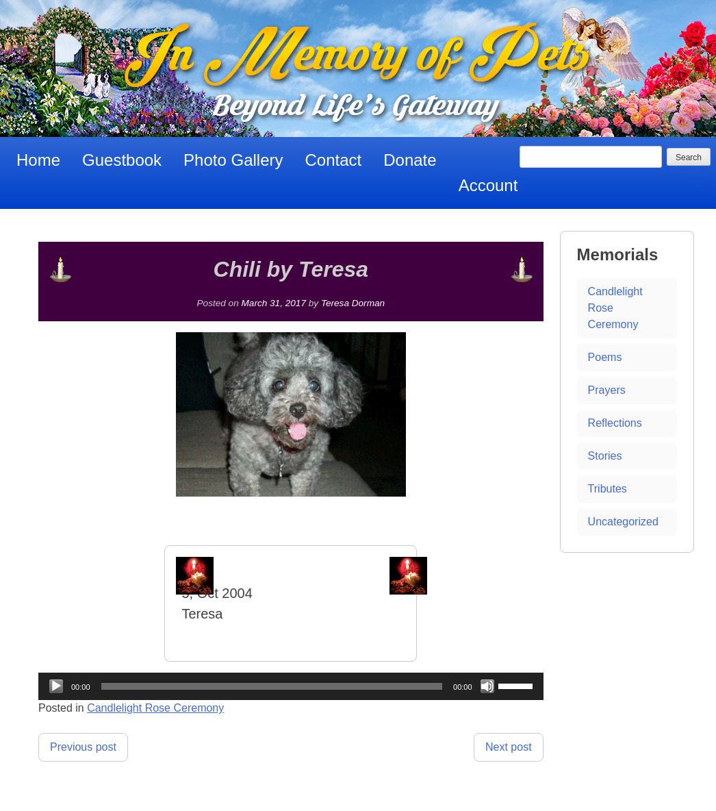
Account (488, 185)
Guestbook (122, 160)
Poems (605, 357)
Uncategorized (623, 521)
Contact (333, 160)
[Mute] (487, 686)
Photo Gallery (233, 160)
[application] (291, 686)
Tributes (607, 489)
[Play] (56, 686)
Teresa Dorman (353, 303)
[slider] (272, 686)
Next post (508, 747)
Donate (409, 160)
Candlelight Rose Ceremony (155, 708)
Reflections (615, 423)
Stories (605, 456)
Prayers (607, 390)
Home (38, 160)
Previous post (83, 747)
